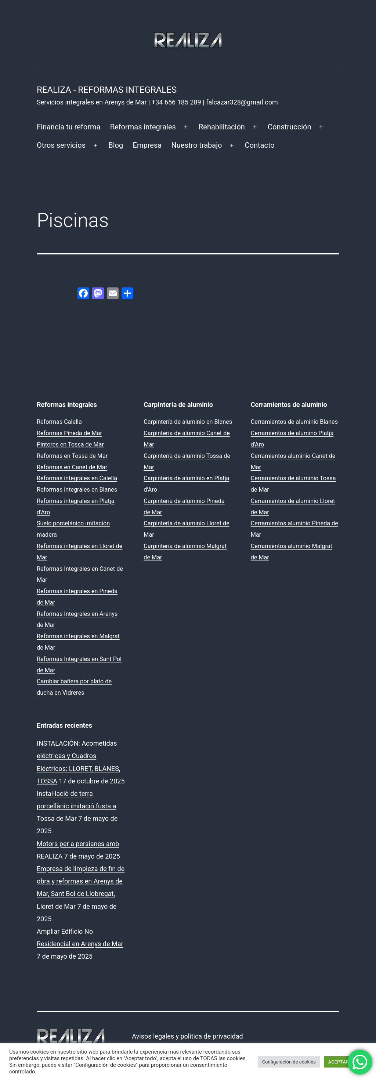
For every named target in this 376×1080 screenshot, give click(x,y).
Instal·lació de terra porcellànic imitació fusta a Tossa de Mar (76, 806)
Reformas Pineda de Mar (69, 433)
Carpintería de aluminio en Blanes (188, 421)
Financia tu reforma (68, 126)
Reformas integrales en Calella (77, 478)
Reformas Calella (59, 421)
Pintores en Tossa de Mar (70, 444)
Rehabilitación (222, 126)
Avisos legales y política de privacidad (187, 1036)
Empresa (147, 145)
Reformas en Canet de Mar (72, 467)
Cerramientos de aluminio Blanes (294, 421)
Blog (115, 145)
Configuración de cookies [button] (289, 1062)
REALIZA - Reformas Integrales (107, 90)
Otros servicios (61, 145)
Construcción (289, 126)
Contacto (260, 145)
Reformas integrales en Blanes (77, 489)
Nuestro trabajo (196, 145)
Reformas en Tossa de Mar (72, 455)
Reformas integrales (143, 126)
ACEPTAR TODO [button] (345, 1062)
